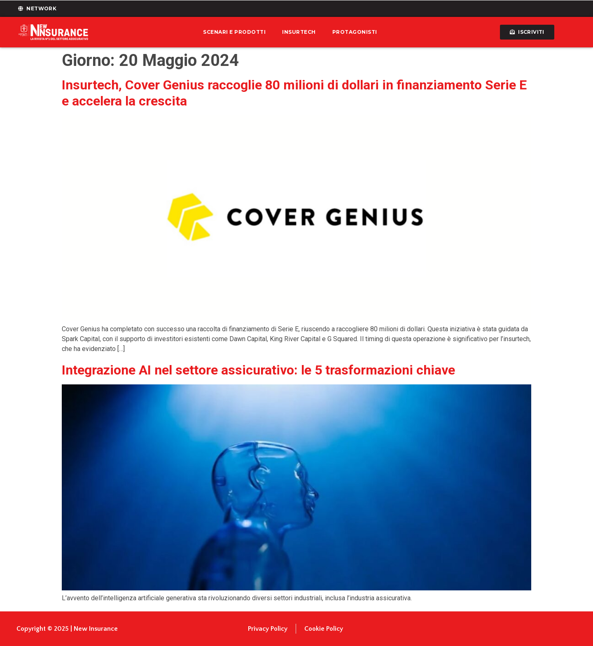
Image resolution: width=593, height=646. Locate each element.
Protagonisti (354, 32)
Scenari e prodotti (234, 32)
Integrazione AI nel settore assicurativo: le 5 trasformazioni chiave (258, 370)
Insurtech (299, 32)
